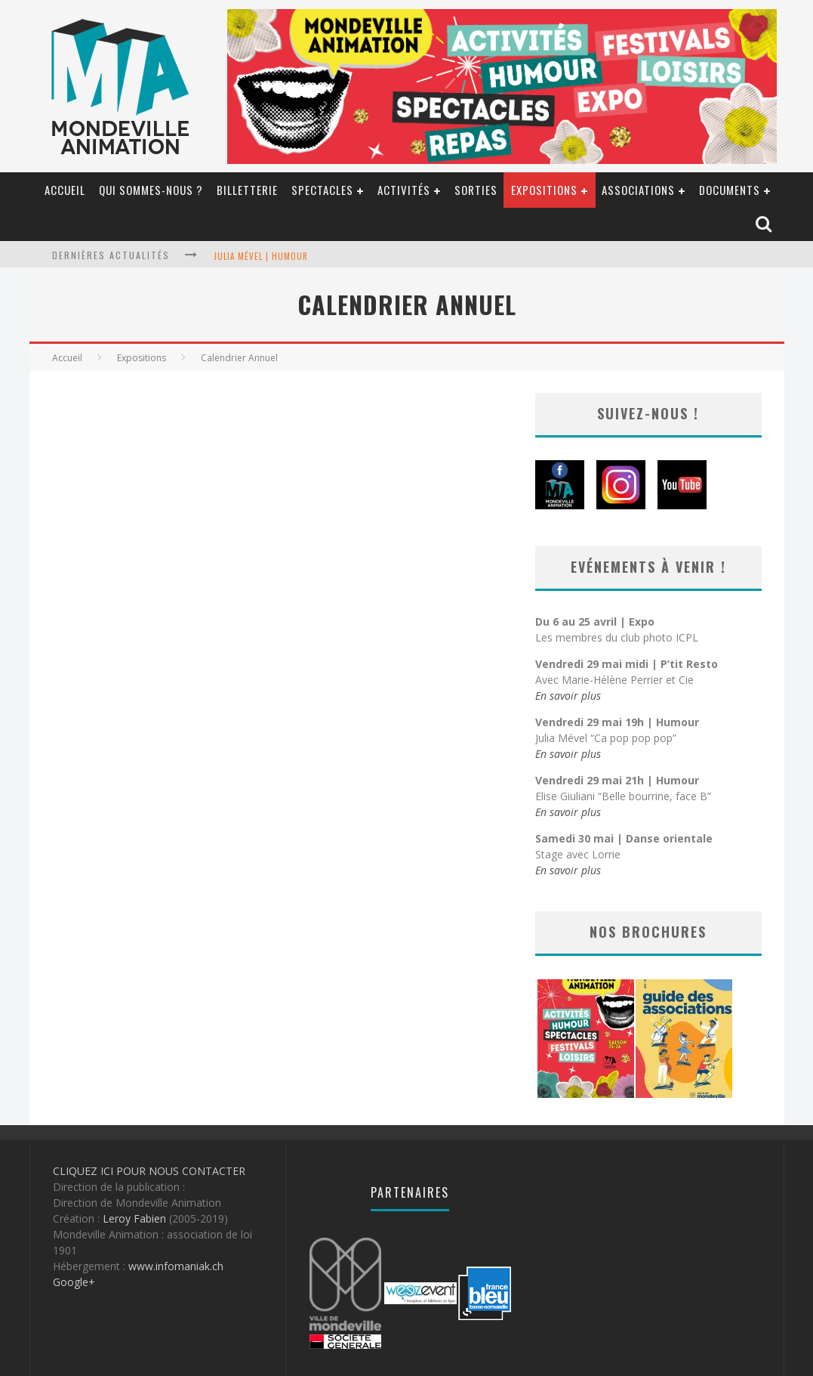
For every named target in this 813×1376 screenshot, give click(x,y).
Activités (403, 189)
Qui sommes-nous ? (151, 189)
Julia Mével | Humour (261, 256)
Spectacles (322, 189)
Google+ (74, 1282)
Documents (729, 189)
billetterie (247, 189)
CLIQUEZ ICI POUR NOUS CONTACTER (149, 1171)
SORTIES (475, 189)
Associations (638, 189)
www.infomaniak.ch (175, 1266)
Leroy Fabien (134, 1218)
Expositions (544, 189)
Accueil (65, 189)
